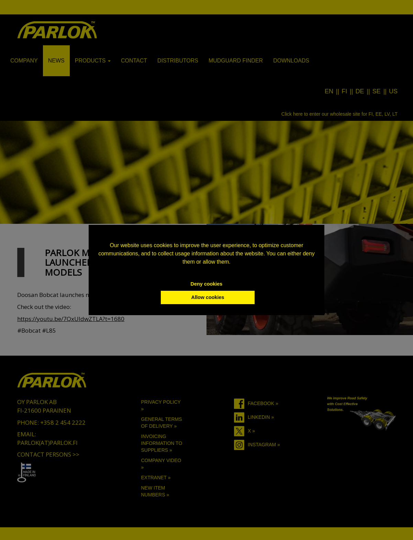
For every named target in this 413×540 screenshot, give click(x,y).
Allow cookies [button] (207, 297)
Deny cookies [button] (207, 284)
